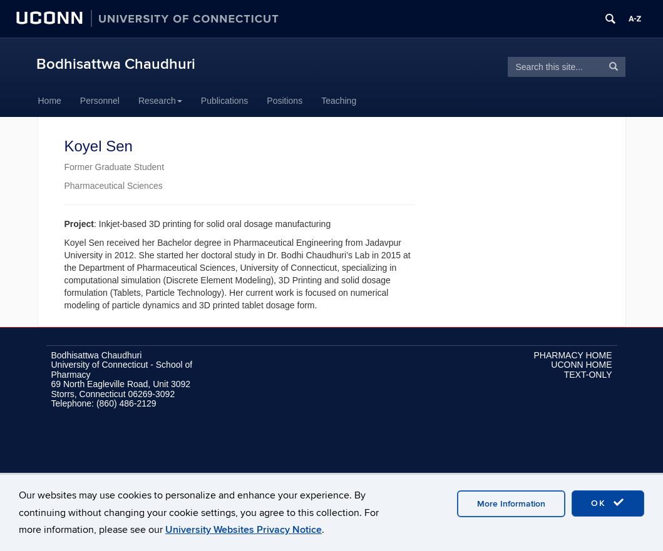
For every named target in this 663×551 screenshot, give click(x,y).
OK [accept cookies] (608, 502)
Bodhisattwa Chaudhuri (115, 64)
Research (160, 101)
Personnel (100, 101)
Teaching (338, 101)
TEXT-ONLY (588, 375)
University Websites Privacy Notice (243, 529)
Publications (225, 101)
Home (49, 101)
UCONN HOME (581, 365)
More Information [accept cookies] (511, 503)
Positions (284, 101)
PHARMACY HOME (573, 355)
